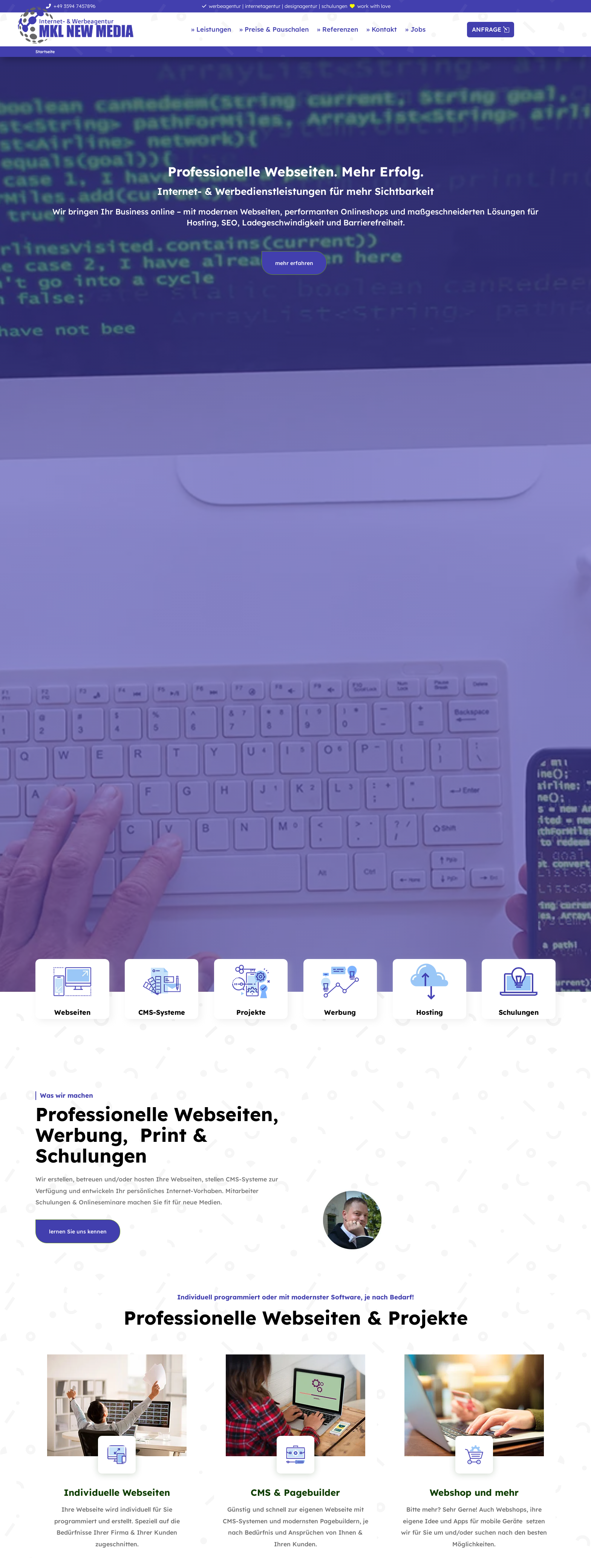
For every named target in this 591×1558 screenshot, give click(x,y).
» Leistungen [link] (211, 29)
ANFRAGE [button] (486, 29)
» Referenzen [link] (337, 29)
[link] (75, 25)
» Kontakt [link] (381, 29)
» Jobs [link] (415, 29)
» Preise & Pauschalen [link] (274, 29)
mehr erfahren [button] (294, 263)
